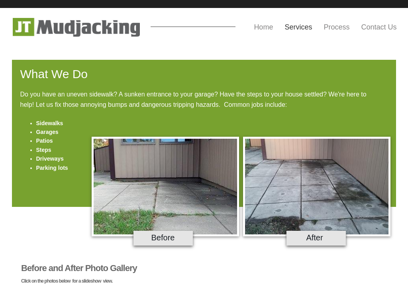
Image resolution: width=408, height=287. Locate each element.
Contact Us (378, 27)
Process (336, 27)
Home (263, 27)
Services (298, 27)
